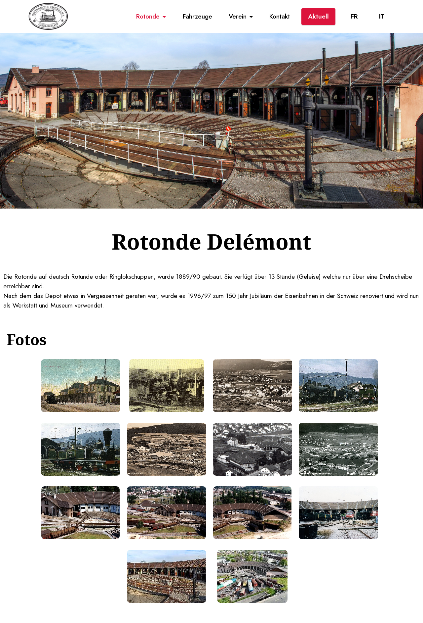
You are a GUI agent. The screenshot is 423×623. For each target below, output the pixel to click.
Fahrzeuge (197, 16)
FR (354, 16)
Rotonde (148, 16)
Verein (238, 16)
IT (382, 16)
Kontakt (279, 16)
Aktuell (318, 16)
